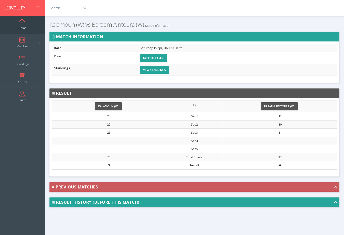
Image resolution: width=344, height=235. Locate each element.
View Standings (154, 70)
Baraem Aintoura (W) (279, 106)
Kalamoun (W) (108, 106)
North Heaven (153, 58)
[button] (194, 187)
